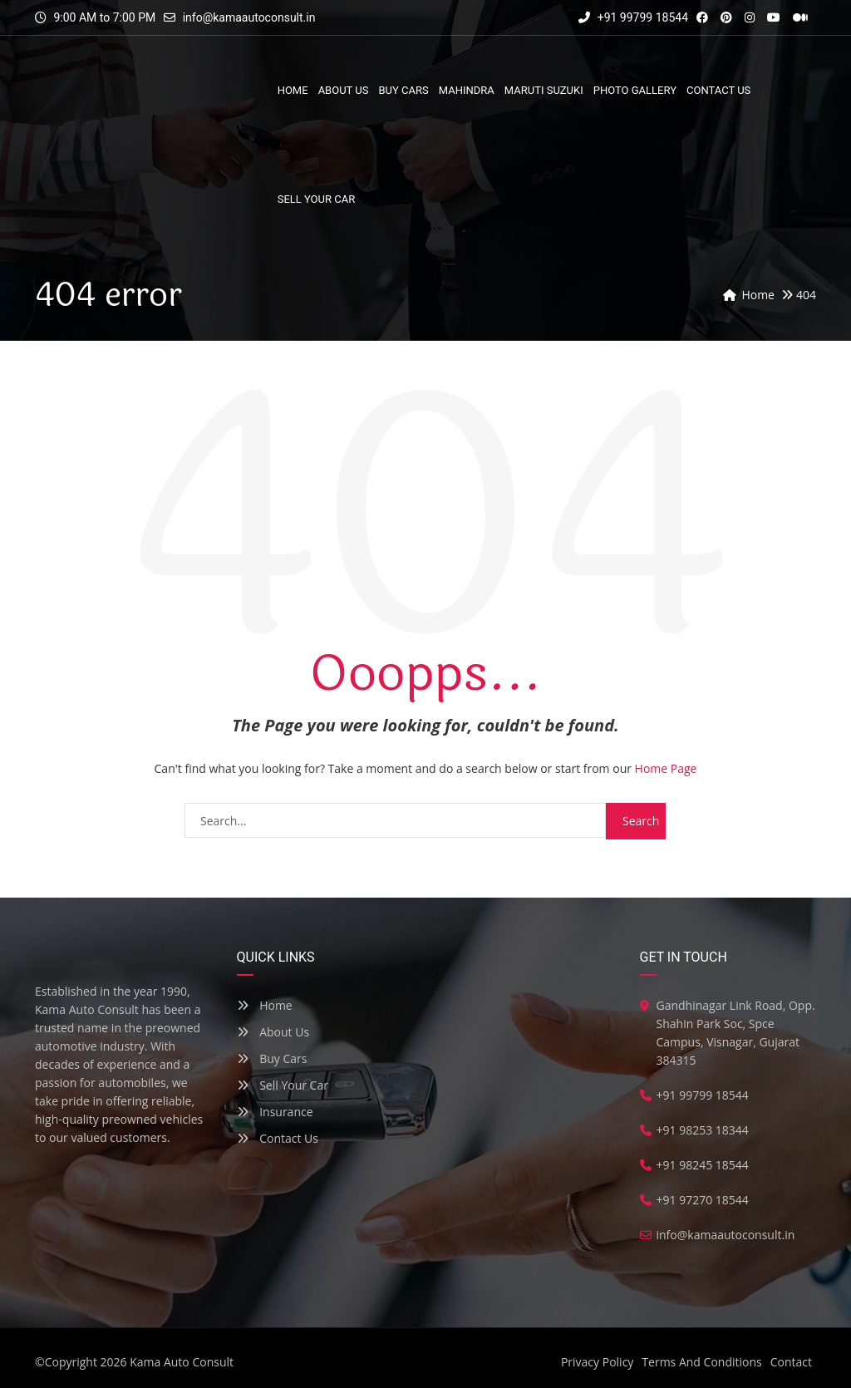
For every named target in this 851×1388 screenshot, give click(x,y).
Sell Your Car (282, 1085)
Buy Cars (272, 1058)
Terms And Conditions (701, 1362)
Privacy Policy (597, 1362)
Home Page (666, 768)
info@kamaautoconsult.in (249, 17)
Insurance (275, 1112)
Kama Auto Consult (182, 1362)
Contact (791, 1362)
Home (265, 1005)
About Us (273, 1032)
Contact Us (277, 1138)
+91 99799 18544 (633, 17)
